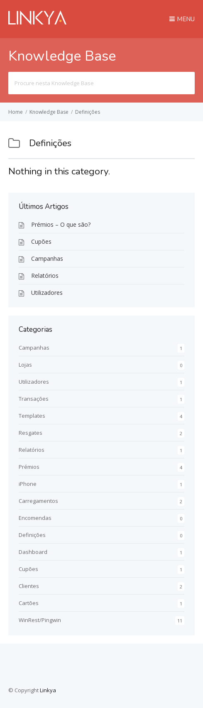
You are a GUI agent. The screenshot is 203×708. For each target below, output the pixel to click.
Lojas (25, 364)
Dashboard (33, 552)
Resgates (30, 432)
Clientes (29, 586)
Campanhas (47, 258)
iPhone (28, 484)
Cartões (29, 603)
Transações (34, 398)
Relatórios (45, 275)
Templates (32, 415)
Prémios (29, 466)
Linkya (48, 690)
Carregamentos (38, 501)
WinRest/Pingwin (40, 620)
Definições (87, 111)
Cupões (41, 241)
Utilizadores (47, 292)
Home (15, 111)
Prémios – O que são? (60, 224)
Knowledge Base (48, 111)
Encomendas (35, 518)
